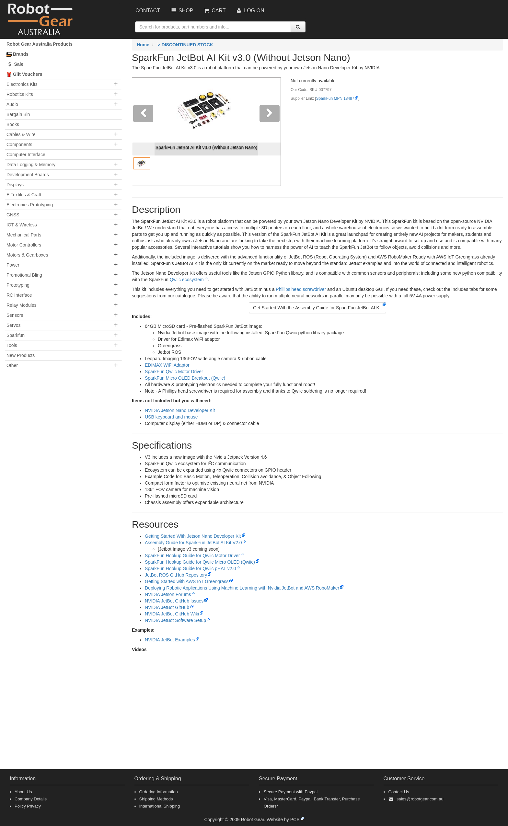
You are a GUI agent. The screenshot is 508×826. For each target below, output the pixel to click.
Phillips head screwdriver (301, 289)
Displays (15, 184)
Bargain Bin (18, 114)
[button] (143, 132)
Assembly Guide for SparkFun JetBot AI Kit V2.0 (193, 542)
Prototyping (17, 285)
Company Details (31, 799)
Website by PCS (283, 819)
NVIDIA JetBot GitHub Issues (174, 600)
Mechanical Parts (23, 234)
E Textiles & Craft (23, 194)
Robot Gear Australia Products (39, 44)
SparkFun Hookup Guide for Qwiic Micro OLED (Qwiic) (200, 562)
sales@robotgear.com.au (420, 799)
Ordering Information (158, 791)
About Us (23, 791)
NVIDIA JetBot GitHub (167, 607)
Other (12, 365)
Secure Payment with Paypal (291, 791)
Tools (11, 345)
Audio (12, 104)
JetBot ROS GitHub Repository (176, 575)
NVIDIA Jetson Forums (168, 594)
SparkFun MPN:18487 (335, 98)
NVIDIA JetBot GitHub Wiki (172, 613)
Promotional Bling (24, 275)
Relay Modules (21, 305)
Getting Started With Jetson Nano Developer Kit (193, 536)
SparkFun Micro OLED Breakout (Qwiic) (185, 378)
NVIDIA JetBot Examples (170, 639)
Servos (13, 325)
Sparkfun (15, 335)
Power (12, 265)
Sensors (14, 315)
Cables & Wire (20, 134)
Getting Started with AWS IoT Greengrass (186, 581)
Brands (17, 54)
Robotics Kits (19, 94)
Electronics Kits (22, 84)
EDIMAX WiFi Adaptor (167, 365)
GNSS (12, 214)
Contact (147, 10)
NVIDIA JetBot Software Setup (175, 620)
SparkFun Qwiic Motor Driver (174, 371)
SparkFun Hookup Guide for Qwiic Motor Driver (192, 555)
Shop (181, 10)
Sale (14, 64)
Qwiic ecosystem (187, 279)
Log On (249, 10)
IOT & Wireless (21, 224)
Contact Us (398, 791)
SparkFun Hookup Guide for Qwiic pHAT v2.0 (190, 568)
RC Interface (19, 295)
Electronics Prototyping (29, 204)
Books (12, 124)
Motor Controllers (23, 244)
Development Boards (27, 174)
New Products (20, 355)
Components (19, 144)
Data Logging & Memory (30, 164)
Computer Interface (25, 154)
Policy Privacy (28, 806)
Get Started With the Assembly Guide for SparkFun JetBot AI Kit (317, 307)
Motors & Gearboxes (27, 255)
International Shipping (159, 806)
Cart (214, 10)
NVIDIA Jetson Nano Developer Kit (180, 410)
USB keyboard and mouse (171, 416)
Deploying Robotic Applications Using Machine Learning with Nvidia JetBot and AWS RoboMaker (242, 588)
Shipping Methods (156, 799)
